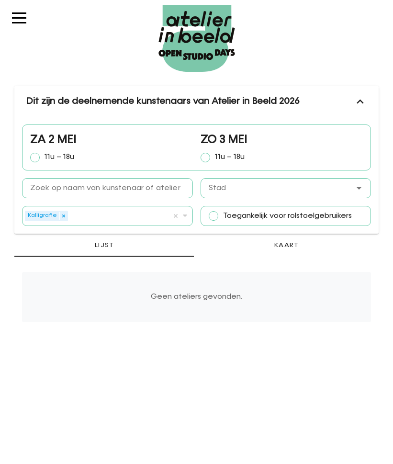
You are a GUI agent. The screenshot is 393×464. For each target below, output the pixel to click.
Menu (19, 22)
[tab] (104, 245)
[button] (359, 188)
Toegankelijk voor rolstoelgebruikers (287, 216)
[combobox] (286, 188)
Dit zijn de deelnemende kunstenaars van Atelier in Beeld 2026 (196, 101)
